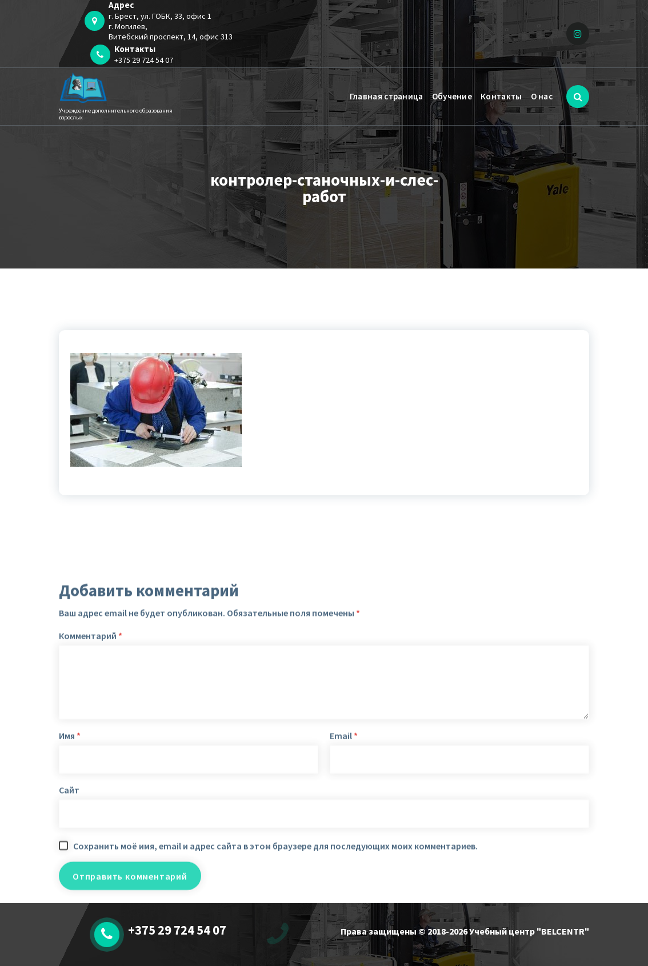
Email (344, 843)
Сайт (69, 898)
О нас (542, 96)
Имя (70, 843)
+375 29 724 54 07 (143, 60)
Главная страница (386, 96)
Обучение (452, 96)
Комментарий (90, 743)
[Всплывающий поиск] (577, 96)
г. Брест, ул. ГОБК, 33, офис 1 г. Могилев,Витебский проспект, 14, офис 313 (171, 26)
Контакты (501, 96)
